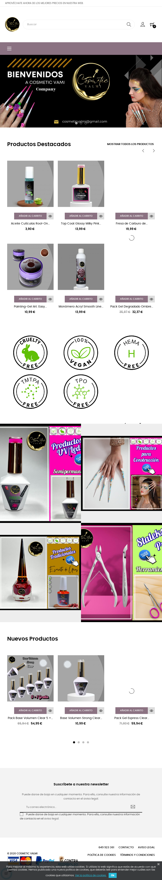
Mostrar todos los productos (130, 144)
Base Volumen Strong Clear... (81, 718)
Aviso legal (146, 847)
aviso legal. (51, 818)
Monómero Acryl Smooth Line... (81, 306)
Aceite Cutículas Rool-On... (30, 223)
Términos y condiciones (137, 855)
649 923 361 (106, 847)
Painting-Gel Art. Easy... (30, 306)
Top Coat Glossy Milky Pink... (81, 223)
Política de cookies (102, 855)
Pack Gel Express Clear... (131, 718)
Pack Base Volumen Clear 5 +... (30, 718)
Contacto (126, 847)
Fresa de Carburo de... (132, 223)
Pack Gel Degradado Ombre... (131, 306)
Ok (112, 875)
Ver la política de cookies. (91, 875)
